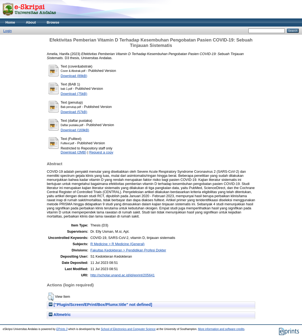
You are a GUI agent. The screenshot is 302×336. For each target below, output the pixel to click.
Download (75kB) (74, 94)
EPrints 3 (62, 329)
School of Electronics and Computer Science (128, 329)
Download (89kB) (74, 76)
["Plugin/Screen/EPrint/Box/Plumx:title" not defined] (100, 304)
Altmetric (60, 314)
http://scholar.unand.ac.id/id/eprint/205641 (122, 275)
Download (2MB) (73, 152)
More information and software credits (221, 329)
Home (10, 22)
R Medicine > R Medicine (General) (117, 244)
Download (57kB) (74, 112)
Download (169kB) (75, 130)
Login (7, 31)
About (31, 22)
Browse (53, 22)
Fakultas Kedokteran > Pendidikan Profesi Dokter (128, 250)
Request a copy (101, 152)
